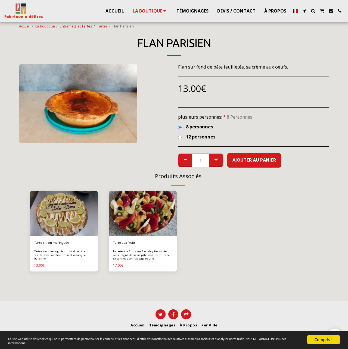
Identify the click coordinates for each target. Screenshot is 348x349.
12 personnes (197, 137)
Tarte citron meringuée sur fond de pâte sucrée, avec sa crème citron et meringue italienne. (63, 255)
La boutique (45, 26)
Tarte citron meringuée (53, 242)
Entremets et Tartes (76, 26)
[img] (64, 213)
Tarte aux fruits (125, 242)
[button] (304, 11)
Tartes (102, 26)
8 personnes (195, 127)
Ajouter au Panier (254, 160)
